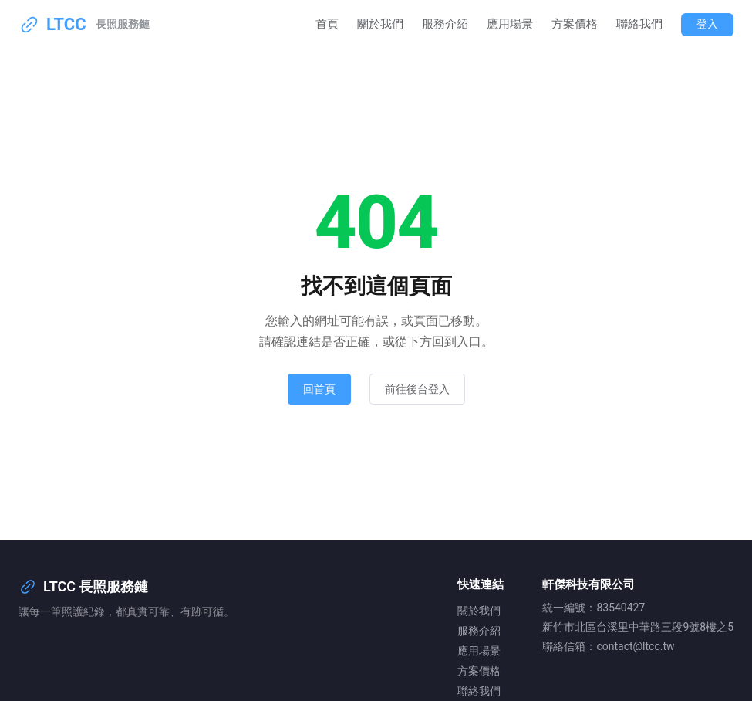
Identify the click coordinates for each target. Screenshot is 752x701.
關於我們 (380, 24)
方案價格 (574, 24)
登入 (707, 24)
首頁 (327, 24)
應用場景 (510, 24)
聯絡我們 (639, 24)
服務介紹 (445, 24)
